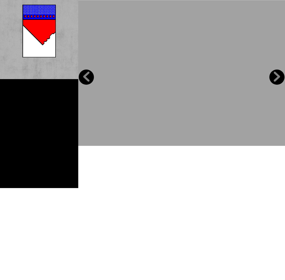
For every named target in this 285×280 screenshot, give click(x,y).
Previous (86, 77)
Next (277, 77)
